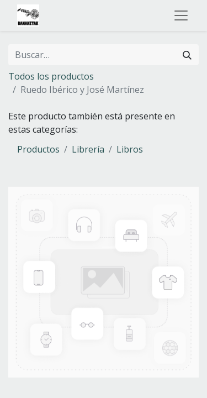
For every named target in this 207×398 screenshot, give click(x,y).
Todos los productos (51, 76)
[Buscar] (187, 54)
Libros (129, 149)
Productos (38, 149)
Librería (88, 149)
